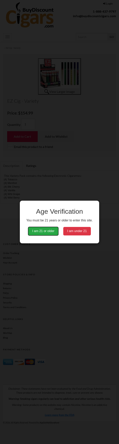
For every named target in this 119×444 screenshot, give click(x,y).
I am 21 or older (43, 231)
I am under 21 (77, 231)
